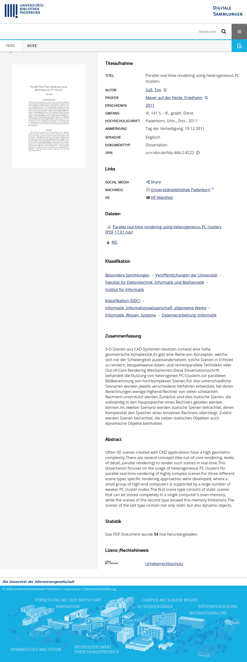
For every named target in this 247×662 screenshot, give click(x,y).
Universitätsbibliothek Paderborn (37, 589)
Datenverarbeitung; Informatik (189, 315)
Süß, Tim (153, 90)
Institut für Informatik (124, 289)
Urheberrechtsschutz (164, 563)
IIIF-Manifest (162, 197)
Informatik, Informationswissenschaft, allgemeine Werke (155, 308)
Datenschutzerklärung (100, 589)
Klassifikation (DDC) (122, 300)
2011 (150, 105)
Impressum (73, 589)
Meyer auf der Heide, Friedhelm (174, 97)
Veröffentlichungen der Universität (186, 275)
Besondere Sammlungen (127, 275)
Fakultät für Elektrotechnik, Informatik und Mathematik (154, 282)
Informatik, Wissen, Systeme (130, 315)
